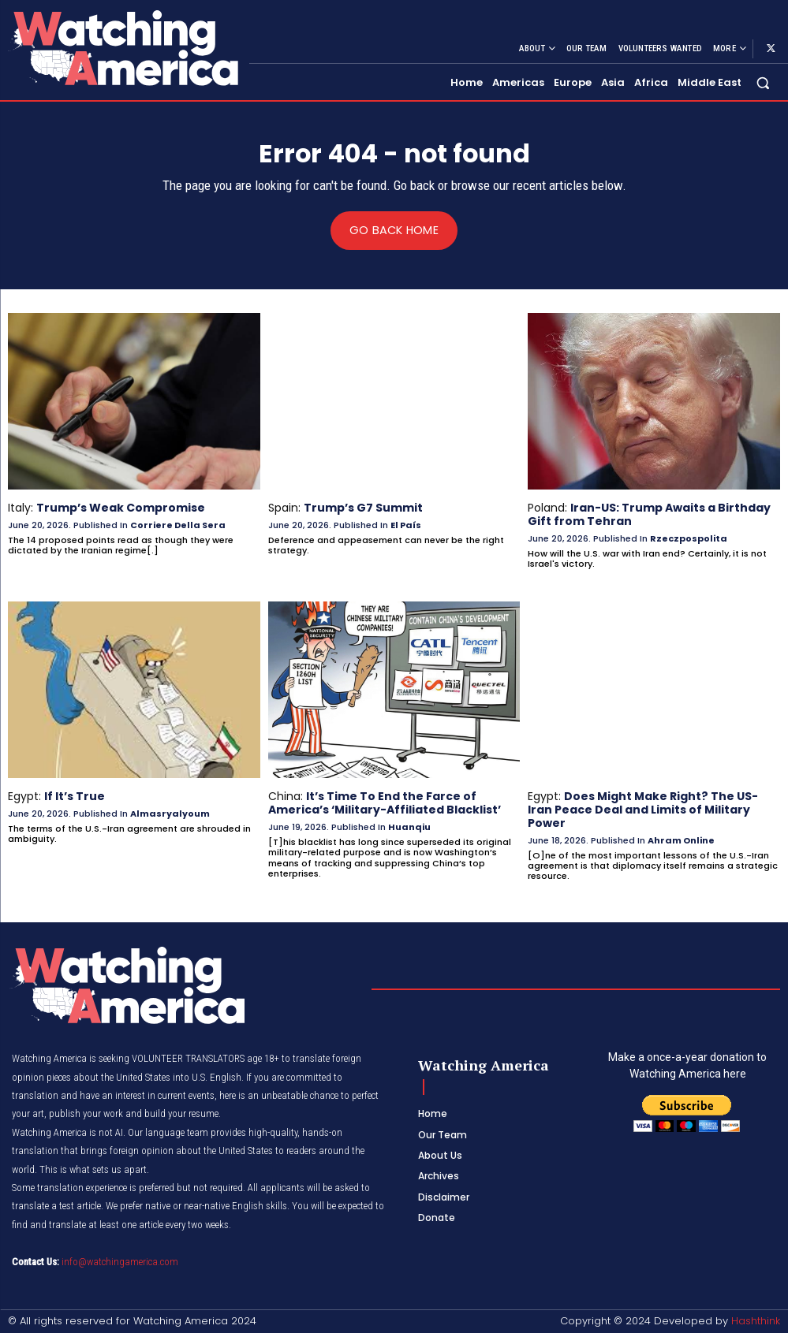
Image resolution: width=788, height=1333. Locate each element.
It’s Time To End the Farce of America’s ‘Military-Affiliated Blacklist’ (384, 802)
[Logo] (122, 48)
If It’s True (74, 796)
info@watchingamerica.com (120, 1260)
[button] (763, 82)
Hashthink (755, 1320)
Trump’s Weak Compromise (120, 508)
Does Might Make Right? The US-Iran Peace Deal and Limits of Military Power (642, 809)
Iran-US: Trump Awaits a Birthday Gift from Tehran (649, 514)
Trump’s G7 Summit (363, 508)
